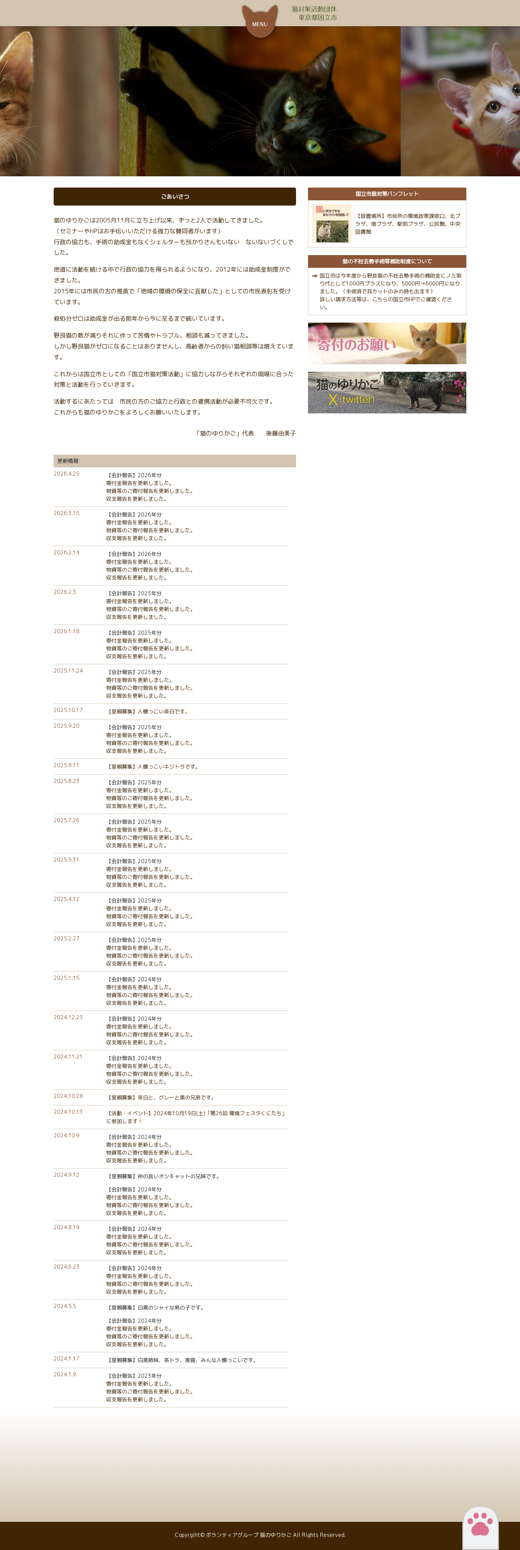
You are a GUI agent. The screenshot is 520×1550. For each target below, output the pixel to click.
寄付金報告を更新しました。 (140, 483)
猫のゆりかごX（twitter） (387, 392)
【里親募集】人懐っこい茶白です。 (148, 711)
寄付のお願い (387, 343)
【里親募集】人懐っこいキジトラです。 (153, 766)
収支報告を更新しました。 (137, 498)
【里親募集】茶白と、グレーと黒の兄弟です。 (161, 1097)
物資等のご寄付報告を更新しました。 (150, 490)
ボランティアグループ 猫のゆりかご (200, 13)
